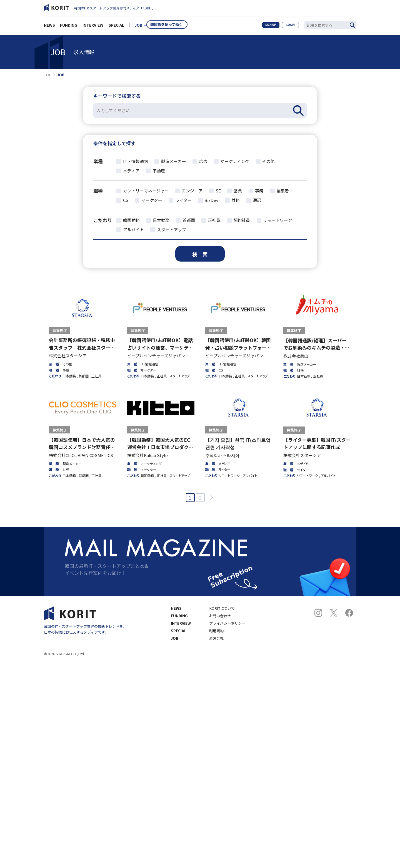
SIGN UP (267, 26)
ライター (183, 200)
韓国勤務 (131, 220)
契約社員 (241, 220)
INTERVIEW (92, 26)
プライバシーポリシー (227, 623)
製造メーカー (173, 161)
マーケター (151, 200)
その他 (268, 161)
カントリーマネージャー (146, 191)
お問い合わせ (220, 616)
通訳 (257, 200)
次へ (210, 497)
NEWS (49, 26)
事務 (259, 191)
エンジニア (192, 191)
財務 (235, 200)
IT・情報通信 (135, 161)
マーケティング (234, 161)
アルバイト (133, 229)
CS (125, 200)
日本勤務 (161, 220)
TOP (47, 75)
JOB (138, 26)
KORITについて (222, 608)
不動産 (158, 171)
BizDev (211, 200)
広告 (203, 161)
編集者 (282, 191)
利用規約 (216, 631)
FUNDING (68, 26)
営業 (238, 191)
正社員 (214, 220)
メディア (131, 171)
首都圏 (188, 220)
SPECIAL (116, 26)
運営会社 (216, 638)
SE (218, 191)
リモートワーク (277, 220)
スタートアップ (171, 229)
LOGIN (289, 26)
